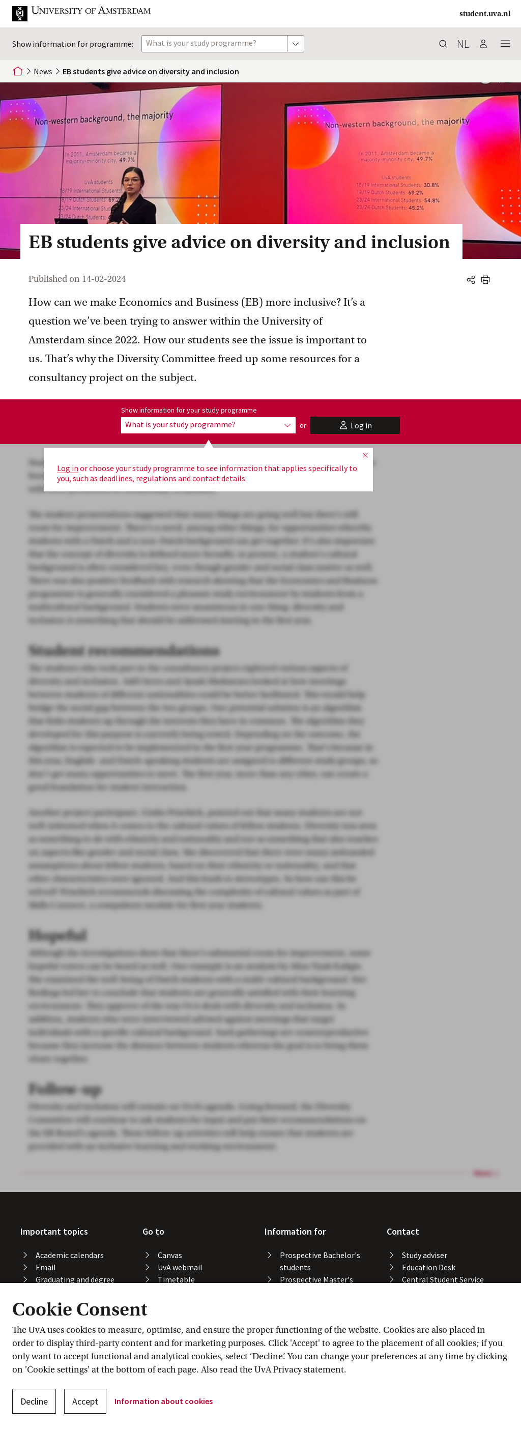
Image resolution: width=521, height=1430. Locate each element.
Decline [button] (34, 1401)
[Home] (17, 71)
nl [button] (463, 44)
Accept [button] (85, 1401)
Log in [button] (67, 468)
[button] (89, 13)
